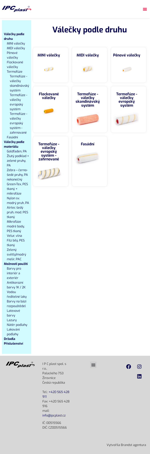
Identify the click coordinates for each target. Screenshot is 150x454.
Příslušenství (13, 343)
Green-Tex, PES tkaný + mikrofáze (17, 189)
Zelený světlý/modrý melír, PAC (16, 254)
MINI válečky (16, 43)
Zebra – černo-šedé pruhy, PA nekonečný (17, 174)
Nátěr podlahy (17, 325)
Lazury (12, 320)
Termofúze (14, 72)
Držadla (9, 339)
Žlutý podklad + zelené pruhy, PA (18, 160)
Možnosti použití (16, 264)
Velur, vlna (14, 236)
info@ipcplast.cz (54, 415)
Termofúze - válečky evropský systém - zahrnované (18, 123)
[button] (145, 9)
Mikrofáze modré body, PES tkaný (16, 226)
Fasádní (12, 137)
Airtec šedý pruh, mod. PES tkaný (17, 212)
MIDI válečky (16, 48)
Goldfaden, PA (17, 151)
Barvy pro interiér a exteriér (14, 273)
